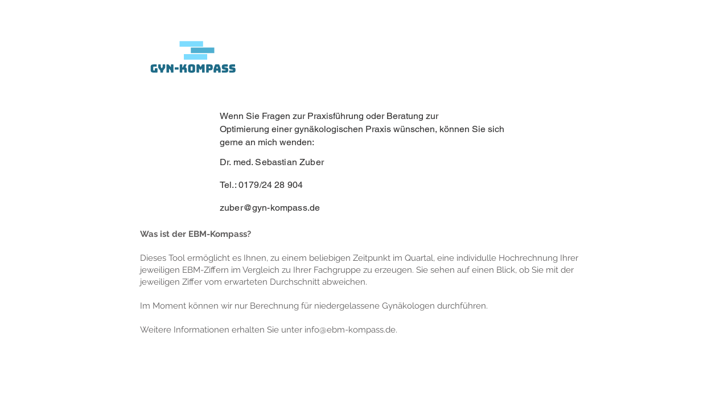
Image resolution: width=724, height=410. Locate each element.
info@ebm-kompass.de (350, 330)
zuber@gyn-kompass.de (270, 207)
